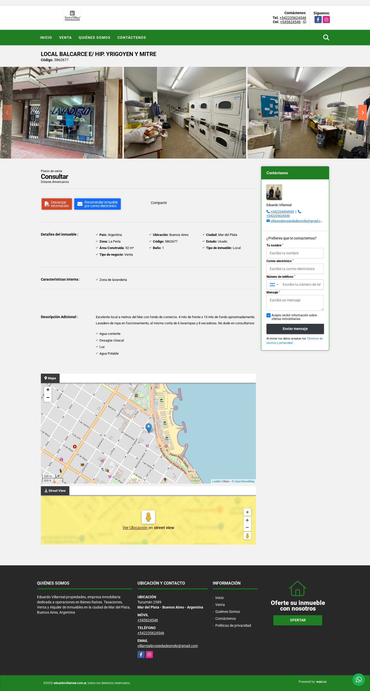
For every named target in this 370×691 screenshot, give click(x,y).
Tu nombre (274, 245)
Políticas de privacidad (233, 625)
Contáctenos (131, 37)
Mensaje (273, 292)
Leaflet (216, 481)
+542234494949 (282, 212)
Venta (65, 37)
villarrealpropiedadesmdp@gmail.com (298, 221)
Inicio (46, 37)
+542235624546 (293, 18)
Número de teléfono (280, 277)
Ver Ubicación (136, 527)
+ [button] (48, 390)
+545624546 (290, 22)
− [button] (48, 398)
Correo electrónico (279, 261)
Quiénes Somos (94, 37)
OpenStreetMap (245, 481)
